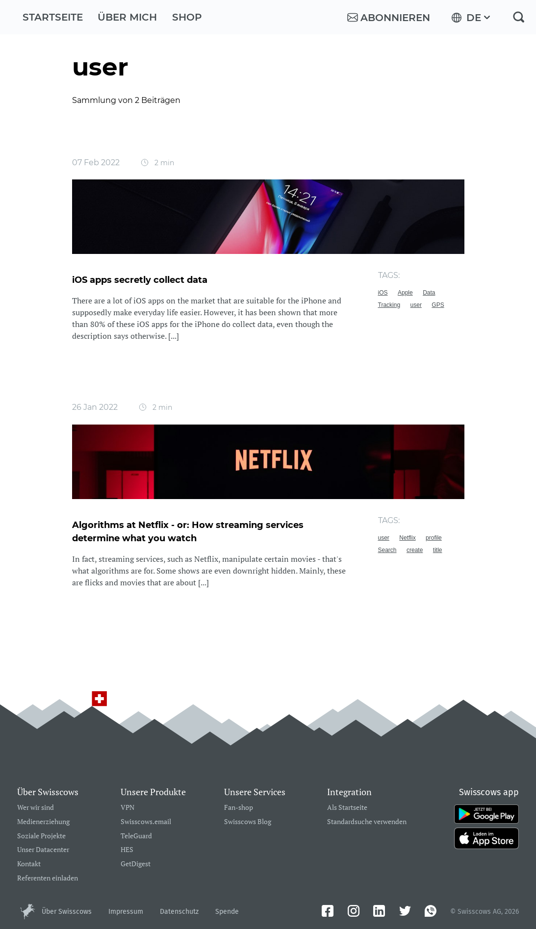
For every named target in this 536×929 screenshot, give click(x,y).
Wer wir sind (35, 807)
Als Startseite (347, 807)
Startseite (53, 17)
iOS (383, 292)
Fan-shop (238, 807)
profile (434, 537)
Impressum (125, 911)
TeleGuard (136, 836)
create (415, 550)
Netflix (407, 537)
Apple (405, 292)
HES (127, 850)
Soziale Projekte (41, 836)
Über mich (127, 17)
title (437, 550)
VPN (127, 807)
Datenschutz (179, 911)
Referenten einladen (47, 878)
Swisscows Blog (247, 822)
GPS (438, 304)
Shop (187, 17)
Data (429, 292)
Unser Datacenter (43, 850)
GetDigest (136, 864)
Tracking (389, 304)
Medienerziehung (43, 822)
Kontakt (29, 864)
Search (387, 550)
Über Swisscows (67, 911)
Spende (227, 911)
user (416, 304)
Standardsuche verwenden (367, 822)
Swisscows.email (146, 822)
